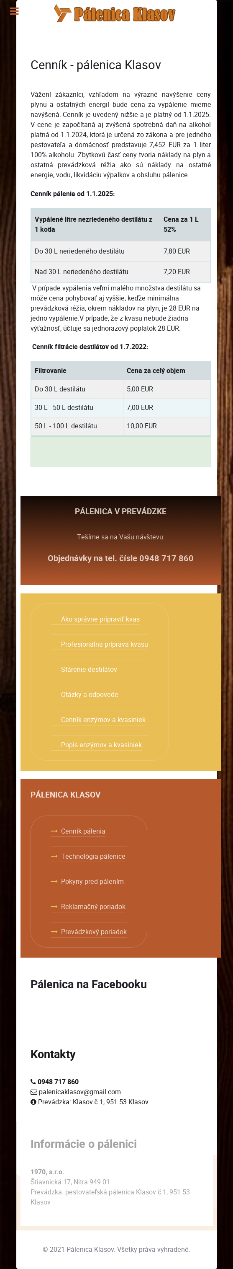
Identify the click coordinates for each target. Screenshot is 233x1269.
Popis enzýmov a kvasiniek (101, 745)
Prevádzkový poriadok (94, 932)
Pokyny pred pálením (92, 881)
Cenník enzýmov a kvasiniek (103, 720)
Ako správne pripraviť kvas (100, 619)
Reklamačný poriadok (93, 907)
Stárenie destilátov (89, 669)
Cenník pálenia (83, 831)
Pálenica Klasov (90, 1249)
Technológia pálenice (93, 856)
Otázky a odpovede (89, 694)
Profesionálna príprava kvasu (104, 644)
